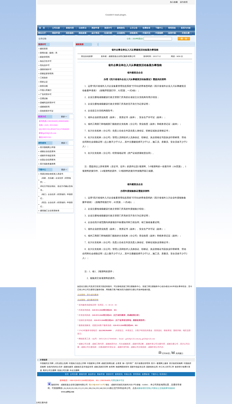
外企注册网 (74, 370)
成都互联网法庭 (108, 363)
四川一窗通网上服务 (159, 363)
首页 (67, 374)
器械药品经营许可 (47, 102)
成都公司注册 (53, 395)
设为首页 (184, 2)
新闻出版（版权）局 (48, 53)
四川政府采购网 (176, 363)
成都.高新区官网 (101, 367)
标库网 (112, 367)
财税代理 (83, 374)
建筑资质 (44, 49)
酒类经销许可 (46, 69)
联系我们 (163, 374)
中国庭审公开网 (93, 363)
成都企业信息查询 (47, 151)
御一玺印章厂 (128, 363)
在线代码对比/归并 (55, 367)
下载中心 (155, 374)
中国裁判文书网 (46, 363)
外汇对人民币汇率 (166, 367)
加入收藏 (174, 2)
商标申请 (101, 374)
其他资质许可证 (46, 111)
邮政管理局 (45, 57)
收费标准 (146, 374)
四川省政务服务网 (47, 164)
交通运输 (44, 98)
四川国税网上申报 (47, 147)
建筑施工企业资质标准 (49, 210)
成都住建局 (68, 367)
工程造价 (44, 78)
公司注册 (74, 374)
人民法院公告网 (61, 363)
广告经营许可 (46, 94)
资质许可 (110, 374)
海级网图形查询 (122, 367)
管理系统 (137, 374)
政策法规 (44, 86)
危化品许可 (45, 65)
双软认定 (44, 82)
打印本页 (164, 353)
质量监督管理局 (46, 73)
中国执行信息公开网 (77, 363)
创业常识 (92, 374)
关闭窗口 (177, 353)
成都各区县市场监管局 (83, 367)
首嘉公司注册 (63, 370)
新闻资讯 (119, 374)
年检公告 (128, 374)
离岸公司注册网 (49, 370)
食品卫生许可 (46, 61)
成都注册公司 (65, 395)
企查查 (118, 363)
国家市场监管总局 (137, 367)
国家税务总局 (152, 367)
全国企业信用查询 (47, 160)
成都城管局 (45, 107)
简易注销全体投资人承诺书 (51, 174)
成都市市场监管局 (47, 155)
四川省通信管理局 (142, 363)
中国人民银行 (46, 90)
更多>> (64, 117)
